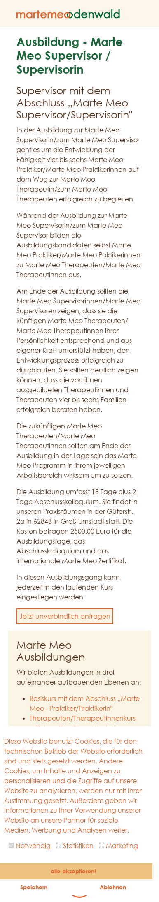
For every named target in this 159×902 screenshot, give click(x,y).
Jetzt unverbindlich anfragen (64, 616)
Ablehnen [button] (113, 886)
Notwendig (30, 846)
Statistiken (75, 846)
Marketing (118, 846)
